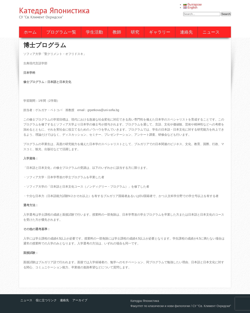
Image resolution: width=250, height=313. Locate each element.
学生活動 (94, 32)
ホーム (30, 32)
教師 (117, 32)
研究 (135, 32)
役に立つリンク (46, 300)
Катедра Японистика (54, 10)
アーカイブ (79, 300)
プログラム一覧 (61, 32)
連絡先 (186, 32)
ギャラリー (159, 32)
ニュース (211, 32)
